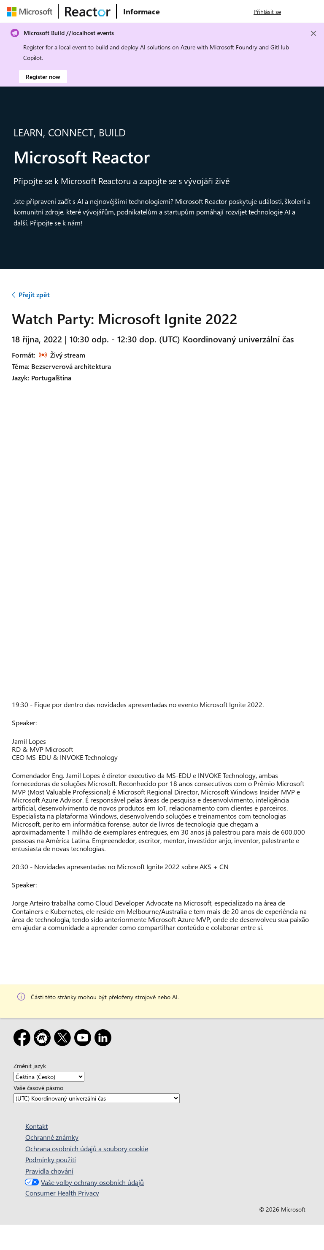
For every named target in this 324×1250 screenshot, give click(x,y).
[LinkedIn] (104, 1039)
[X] (64, 1039)
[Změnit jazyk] (49, 1077)
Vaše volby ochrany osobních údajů (83, 1182)
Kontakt (36, 1126)
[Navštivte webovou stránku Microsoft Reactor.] (88, 11)
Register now (43, 77)
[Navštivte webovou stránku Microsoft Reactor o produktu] (141, 11)
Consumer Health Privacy (62, 1192)
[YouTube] (84, 1039)
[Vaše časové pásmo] (97, 1098)
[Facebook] (24, 1039)
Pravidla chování (49, 1170)
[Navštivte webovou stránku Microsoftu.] (31, 11)
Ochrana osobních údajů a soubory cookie (86, 1148)
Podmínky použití (50, 1159)
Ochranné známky (51, 1137)
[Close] (313, 33)
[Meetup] (44, 1039)
